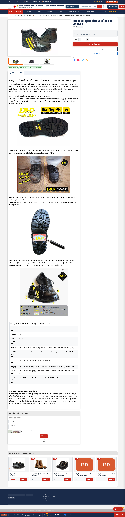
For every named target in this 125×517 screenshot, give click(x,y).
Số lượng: (75, 39)
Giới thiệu (45, 500)
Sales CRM (113, 6)
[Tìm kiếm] (99, 6)
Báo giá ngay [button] (111, 1)
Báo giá (24, 479)
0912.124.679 (112, 11)
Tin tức (45, 498)
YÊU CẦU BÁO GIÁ (95, 44)
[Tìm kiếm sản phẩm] (88, 6)
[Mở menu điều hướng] (9, 7)
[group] (39, 38)
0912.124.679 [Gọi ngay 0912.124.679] (95, 2)
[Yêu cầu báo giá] (118, 509)
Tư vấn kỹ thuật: (95, 53)
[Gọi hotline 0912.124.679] (104, 6)
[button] (116, 469)
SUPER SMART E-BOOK (49, 496)
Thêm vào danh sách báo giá (95, 49)
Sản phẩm (45, 494)
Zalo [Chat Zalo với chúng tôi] (103, 1)
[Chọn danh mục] (72, 6)
